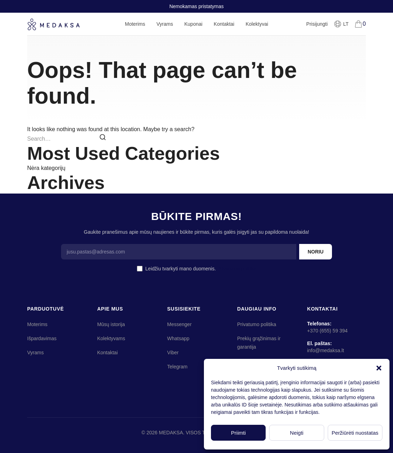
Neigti (296, 433)
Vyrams (165, 28)
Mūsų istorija (111, 324)
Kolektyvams (111, 338)
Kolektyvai (257, 24)
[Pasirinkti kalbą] (341, 24)
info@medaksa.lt (325, 350)
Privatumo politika (236, 268)
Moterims (135, 28)
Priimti (238, 433)
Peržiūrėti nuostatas (355, 433)
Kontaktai (224, 24)
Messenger (179, 324)
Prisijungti (317, 24)
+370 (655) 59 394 (327, 330)
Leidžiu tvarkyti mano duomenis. (200, 268)
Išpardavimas (41, 338)
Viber (173, 352)
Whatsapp (178, 338)
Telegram (177, 366)
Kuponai (193, 24)
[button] (378, 368)
